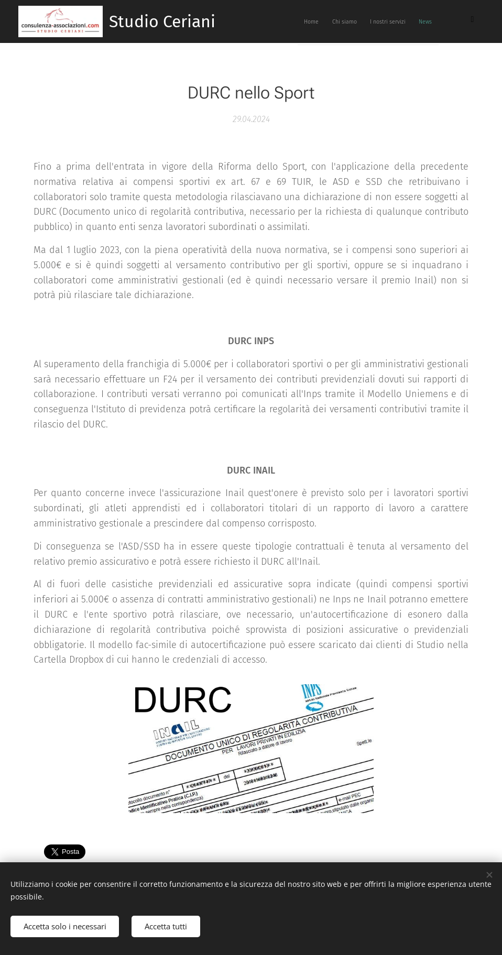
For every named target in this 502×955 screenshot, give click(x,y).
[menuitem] (361, 21)
